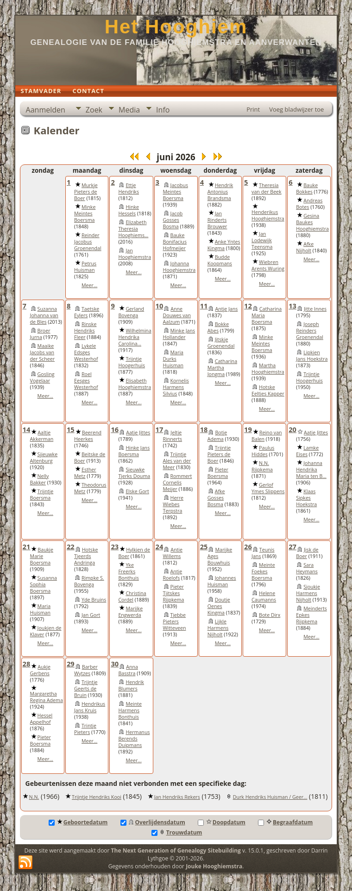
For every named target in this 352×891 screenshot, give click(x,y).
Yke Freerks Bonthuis (128, 571)
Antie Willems (173, 552)
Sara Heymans (307, 568)
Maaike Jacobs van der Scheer (42, 352)
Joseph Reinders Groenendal (309, 330)
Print (253, 109)
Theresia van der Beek (266, 188)
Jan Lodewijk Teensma (261, 240)
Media (129, 110)
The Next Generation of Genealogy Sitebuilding (176, 850)
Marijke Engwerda (130, 611)
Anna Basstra (128, 670)
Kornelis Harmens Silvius (176, 387)
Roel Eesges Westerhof (86, 380)
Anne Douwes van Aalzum (177, 315)
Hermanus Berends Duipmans (134, 738)
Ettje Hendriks (128, 188)
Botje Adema (217, 435)
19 (248, 429)
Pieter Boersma (217, 472)
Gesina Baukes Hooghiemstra (312, 222)
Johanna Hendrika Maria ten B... (311, 469)
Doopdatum (221, 822)
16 (115, 429)
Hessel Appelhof (41, 718)
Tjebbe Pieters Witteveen (174, 621)
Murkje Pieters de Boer (86, 191)
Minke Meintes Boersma (84, 213)
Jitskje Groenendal (221, 342)
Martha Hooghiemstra (267, 368)
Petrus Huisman (85, 266)
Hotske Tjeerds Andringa (86, 556)
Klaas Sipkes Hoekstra (306, 498)
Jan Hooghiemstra (134, 253)
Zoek (94, 110)
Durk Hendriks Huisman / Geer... (270, 797)
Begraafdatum (285, 822)
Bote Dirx (269, 615)
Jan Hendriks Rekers (177, 797)
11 (204, 305)
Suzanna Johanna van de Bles (44, 315)
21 (27, 546)
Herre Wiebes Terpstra (173, 504)
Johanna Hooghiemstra (179, 266)
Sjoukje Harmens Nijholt (308, 593)
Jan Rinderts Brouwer (217, 220)
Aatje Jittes (138, 432)
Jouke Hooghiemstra (214, 866)
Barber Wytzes (86, 670)
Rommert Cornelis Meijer (177, 482)
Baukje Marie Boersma (41, 556)
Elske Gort (137, 491)
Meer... (89, 285)
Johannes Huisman (221, 581)
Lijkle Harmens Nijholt (218, 628)
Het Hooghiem (176, 27)
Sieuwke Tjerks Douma (134, 472)
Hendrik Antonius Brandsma (220, 191)
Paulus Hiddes (262, 451)
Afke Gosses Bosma (216, 498)
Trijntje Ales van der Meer (177, 461)
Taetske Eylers (86, 312)
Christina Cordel (132, 596)
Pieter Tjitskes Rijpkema (173, 593)
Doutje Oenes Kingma (218, 606)
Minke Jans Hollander (179, 333)
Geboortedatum (78, 822)
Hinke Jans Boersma (134, 451)
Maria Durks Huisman (173, 359)
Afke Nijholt (305, 247)
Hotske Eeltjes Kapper (267, 390)
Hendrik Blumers (131, 685)
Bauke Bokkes (307, 188)
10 (159, 305)
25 (204, 546)
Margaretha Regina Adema (46, 696)
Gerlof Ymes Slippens (268, 488)
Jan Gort (91, 615)
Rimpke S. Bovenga (89, 581)
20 (292, 429)
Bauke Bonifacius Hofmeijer (175, 241)
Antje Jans (226, 309)
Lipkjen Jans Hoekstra (311, 355)
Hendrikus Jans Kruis (89, 707)
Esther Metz (85, 472)
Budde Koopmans (219, 260)
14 (27, 429)
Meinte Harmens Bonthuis (130, 710)
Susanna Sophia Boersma (43, 584)
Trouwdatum (176, 832)
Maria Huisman (40, 609)
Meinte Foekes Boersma (263, 571)
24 (159, 546)
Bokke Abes (218, 327)
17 (159, 429)
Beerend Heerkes (87, 435)
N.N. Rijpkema (262, 466)
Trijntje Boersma (42, 494)
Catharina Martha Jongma (222, 367)
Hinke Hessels (128, 210)
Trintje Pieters (85, 728)
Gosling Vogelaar (42, 377)
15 (71, 429)
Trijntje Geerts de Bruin (86, 688)
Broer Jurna (40, 333)
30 (115, 663)
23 (115, 546)
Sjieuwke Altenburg (44, 457)
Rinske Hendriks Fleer (85, 330)
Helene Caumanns (263, 596)
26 (248, 546)
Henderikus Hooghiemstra (267, 215)
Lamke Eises (307, 451)
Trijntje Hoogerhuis (131, 362)
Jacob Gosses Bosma (173, 220)
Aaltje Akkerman (42, 435)
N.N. (34, 797)
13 (292, 305)
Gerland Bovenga (131, 312)
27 (292, 546)
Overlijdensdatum (152, 822)
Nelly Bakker (39, 479)
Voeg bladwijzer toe (296, 109)
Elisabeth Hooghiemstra (134, 383)
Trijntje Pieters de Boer (219, 454)
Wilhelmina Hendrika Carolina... (134, 337)
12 (248, 305)
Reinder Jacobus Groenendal (87, 241)
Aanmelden (45, 110)
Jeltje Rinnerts (172, 435)
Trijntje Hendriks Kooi (96, 797)
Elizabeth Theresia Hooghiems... (133, 228)
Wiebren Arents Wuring (267, 265)
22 (71, 546)
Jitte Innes (315, 309)
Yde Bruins (94, 599)
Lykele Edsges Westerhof (86, 352)
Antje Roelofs (172, 574)
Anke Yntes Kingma (223, 244)
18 (204, 429)
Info (163, 110)
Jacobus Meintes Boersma (175, 191)
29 (71, 663)
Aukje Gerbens (40, 670)
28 (27, 663)
